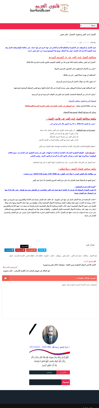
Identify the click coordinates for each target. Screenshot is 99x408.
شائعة (49, 368)
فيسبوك (24, 245)
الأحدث (63, 368)
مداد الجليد (86, 404)
